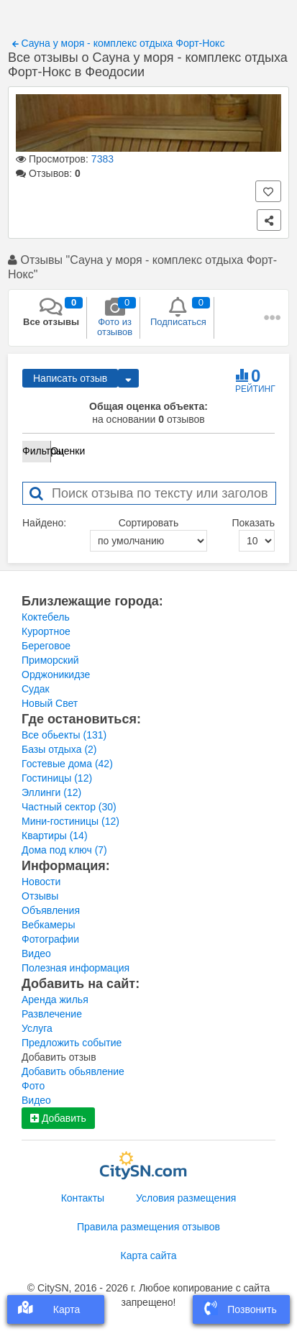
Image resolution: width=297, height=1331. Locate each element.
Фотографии (50, 939)
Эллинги (51, 792)
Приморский (50, 660)
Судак (36, 689)
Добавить (58, 1118)
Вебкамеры (48, 924)
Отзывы (40, 896)
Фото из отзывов (114, 317)
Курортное (46, 631)
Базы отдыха (59, 749)
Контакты (82, 1198)
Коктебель (46, 617)
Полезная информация (75, 968)
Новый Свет (50, 703)
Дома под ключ (64, 850)
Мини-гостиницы (70, 821)
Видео (36, 953)
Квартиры (55, 835)
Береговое (46, 645)
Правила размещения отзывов (148, 1226)
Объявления (51, 910)
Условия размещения (186, 1198)
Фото (33, 1086)
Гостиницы (57, 778)
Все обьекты (64, 735)
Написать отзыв (70, 378)
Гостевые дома (67, 763)
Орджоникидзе (56, 674)
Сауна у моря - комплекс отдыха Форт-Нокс (118, 43)
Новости (41, 881)
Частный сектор (69, 807)
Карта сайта (149, 1255)
